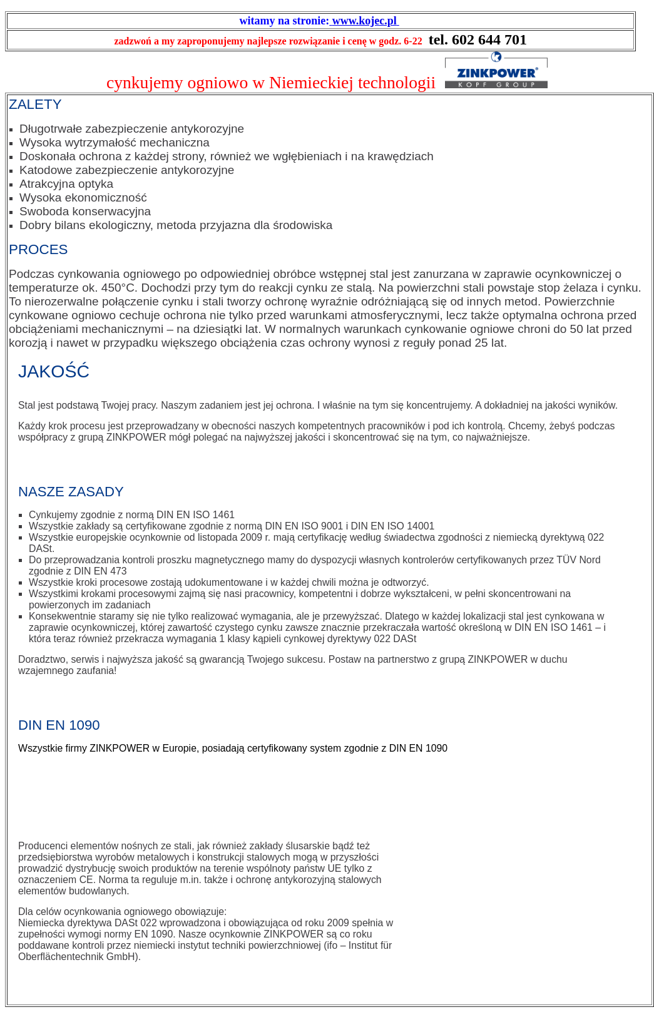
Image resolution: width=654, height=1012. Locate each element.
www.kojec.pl (364, 20)
